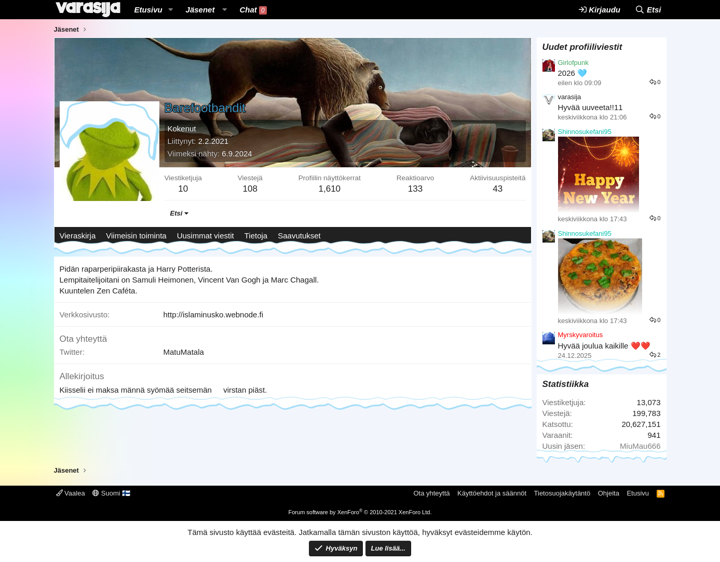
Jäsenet (200, 9)
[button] (171, 9)
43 (497, 189)
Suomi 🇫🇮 (111, 493)
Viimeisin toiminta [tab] (136, 235)
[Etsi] (648, 9)
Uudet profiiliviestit (582, 47)
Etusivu (148, 9)
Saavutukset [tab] (299, 235)
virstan (234, 389)
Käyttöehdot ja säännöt (491, 493)
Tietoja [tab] (255, 235)
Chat (252, 10)
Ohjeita (608, 493)
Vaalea (70, 493)
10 (183, 189)
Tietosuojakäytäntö (562, 493)
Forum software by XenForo (360, 512)
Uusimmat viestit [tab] (205, 235)
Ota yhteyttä (431, 493)
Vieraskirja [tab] (78, 235)
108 (250, 189)
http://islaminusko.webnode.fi (214, 314)
